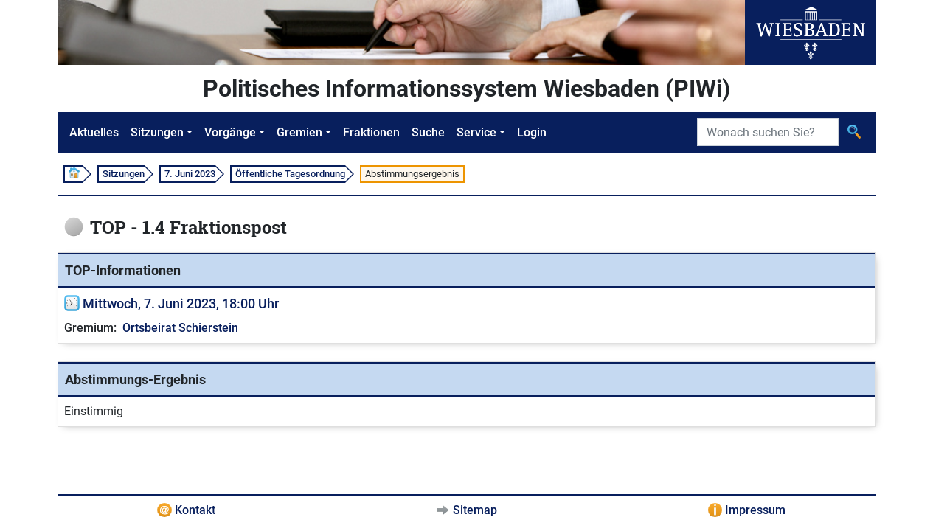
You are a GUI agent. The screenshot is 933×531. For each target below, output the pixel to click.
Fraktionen (371, 132)
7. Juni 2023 (189, 173)
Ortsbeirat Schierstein (180, 328)
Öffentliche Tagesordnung (290, 173)
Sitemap (475, 510)
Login (532, 132)
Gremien (299, 132)
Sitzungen (157, 132)
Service (476, 132)
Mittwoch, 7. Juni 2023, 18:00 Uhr (181, 303)
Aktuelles (94, 132)
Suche (428, 132)
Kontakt (195, 510)
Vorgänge (230, 132)
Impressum (755, 510)
